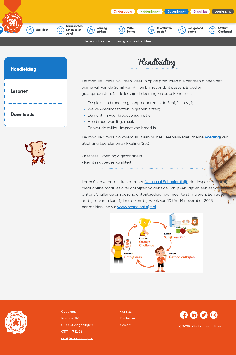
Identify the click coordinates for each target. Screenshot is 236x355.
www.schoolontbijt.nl (136, 207)
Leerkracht (223, 11)
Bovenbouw (176, 11)
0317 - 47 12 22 (71, 331)
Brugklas (200, 11)
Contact (126, 311)
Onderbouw (123, 11)
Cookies (125, 325)
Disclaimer (127, 318)
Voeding (212, 137)
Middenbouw (150, 11)
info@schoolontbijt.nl (77, 338)
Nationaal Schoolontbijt (166, 182)
